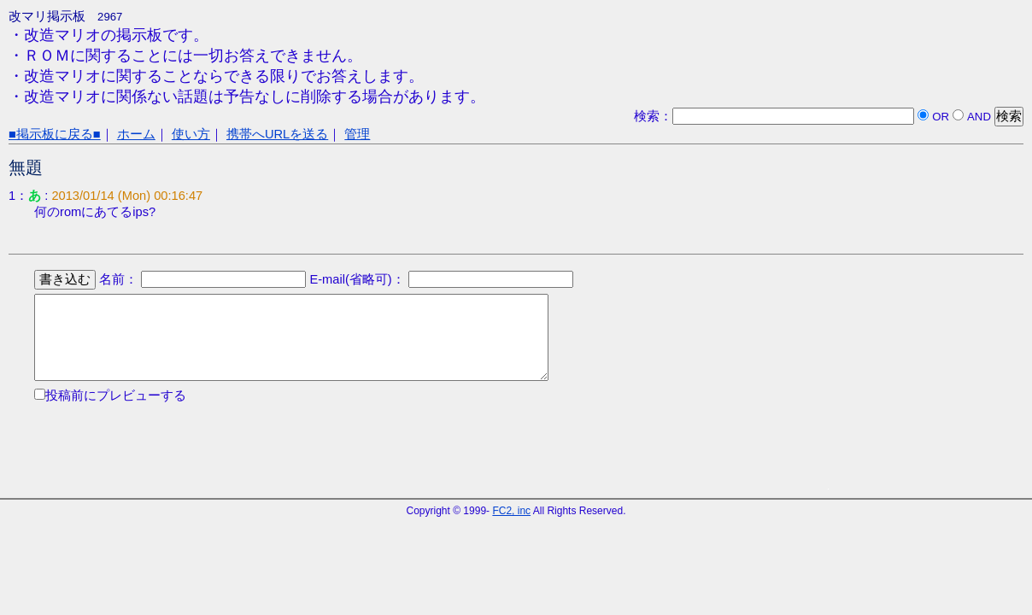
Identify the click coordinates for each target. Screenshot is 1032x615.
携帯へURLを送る (277, 134)
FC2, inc (511, 511)
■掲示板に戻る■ (55, 134)
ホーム (136, 134)
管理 (357, 134)
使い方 (191, 134)
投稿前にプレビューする (115, 395)
